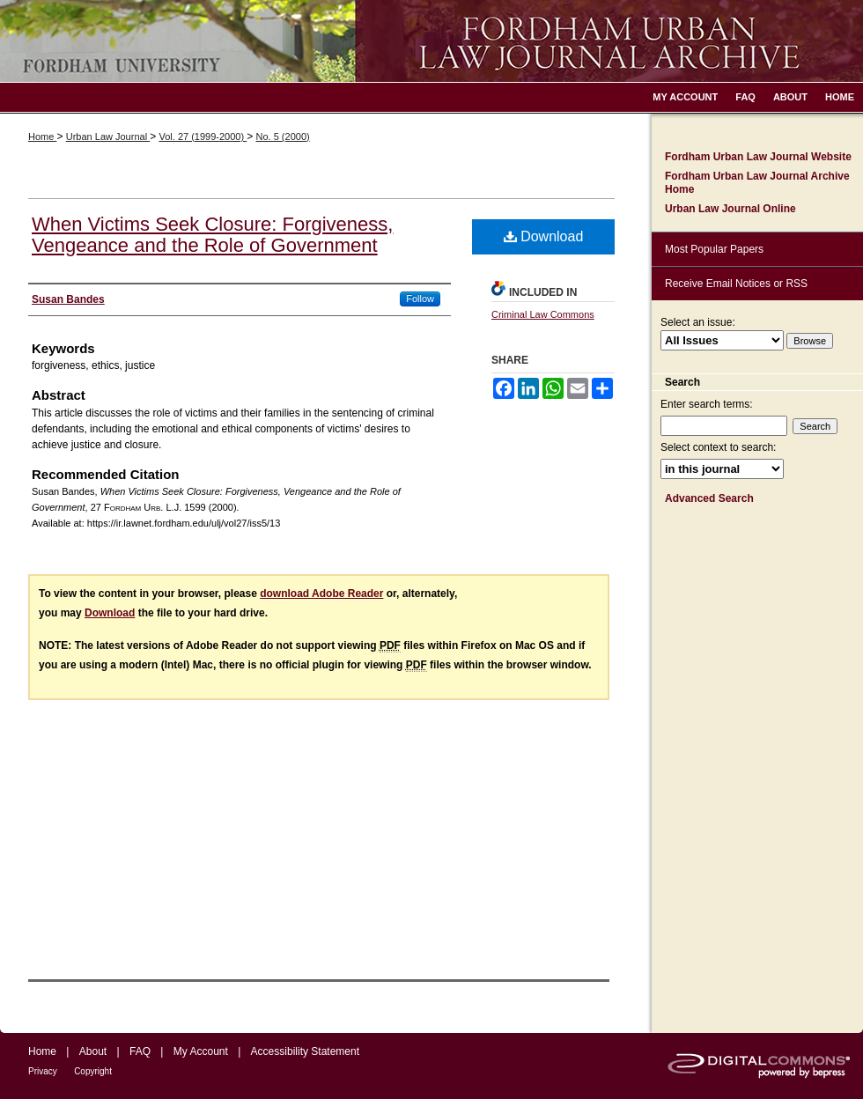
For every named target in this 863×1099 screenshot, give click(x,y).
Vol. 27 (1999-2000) (203, 136)
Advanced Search (709, 498)
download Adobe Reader (321, 593)
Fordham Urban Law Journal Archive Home (757, 182)
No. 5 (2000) (283, 136)
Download (544, 236)
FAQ (140, 1051)
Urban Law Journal (108, 136)
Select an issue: (697, 322)
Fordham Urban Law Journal (431, 41)
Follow (420, 298)
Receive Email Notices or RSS (736, 283)
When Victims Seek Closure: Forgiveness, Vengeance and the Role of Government (212, 234)
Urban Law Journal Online (730, 209)
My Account (200, 1051)
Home (42, 136)
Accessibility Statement (305, 1051)
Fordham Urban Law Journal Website (758, 157)
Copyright (93, 1071)
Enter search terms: (706, 404)
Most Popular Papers (714, 249)
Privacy (42, 1071)
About (93, 1051)
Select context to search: (718, 447)
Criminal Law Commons (542, 314)
